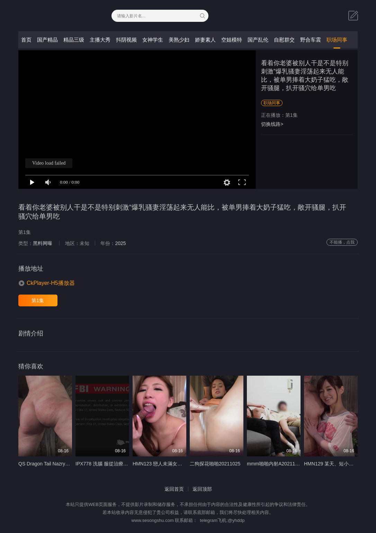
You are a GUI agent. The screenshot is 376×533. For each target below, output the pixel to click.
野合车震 (310, 40)
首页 (26, 40)
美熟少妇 (179, 40)
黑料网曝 (42, 243)
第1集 (38, 300)
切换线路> (272, 124)
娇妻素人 (205, 40)
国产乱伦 (258, 40)
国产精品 (47, 40)
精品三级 (73, 40)
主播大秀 (100, 40)
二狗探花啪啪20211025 (215, 463)
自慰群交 (284, 40)
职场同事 (336, 40)
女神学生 (152, 40)
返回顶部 (202, 489)
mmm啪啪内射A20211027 (275, 463)
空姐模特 (231, 40)
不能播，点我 (342, 242)
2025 (120, 243)
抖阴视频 (126, 40)
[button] (46, 283)
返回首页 (174, 489)
